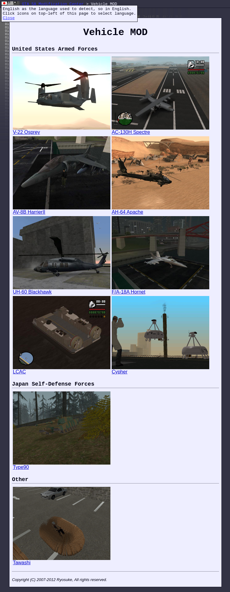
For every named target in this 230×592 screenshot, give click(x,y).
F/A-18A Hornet (160, 289)
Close (9, 18)
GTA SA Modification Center (53, 4)
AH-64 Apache (160, 210)
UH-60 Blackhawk (61, 289)
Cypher (160, 369)
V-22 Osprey (61, 130)
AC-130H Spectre (160, 130)
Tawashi (61, 560)
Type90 (61, 465)
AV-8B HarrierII (61, 210)
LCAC (61, 369)
